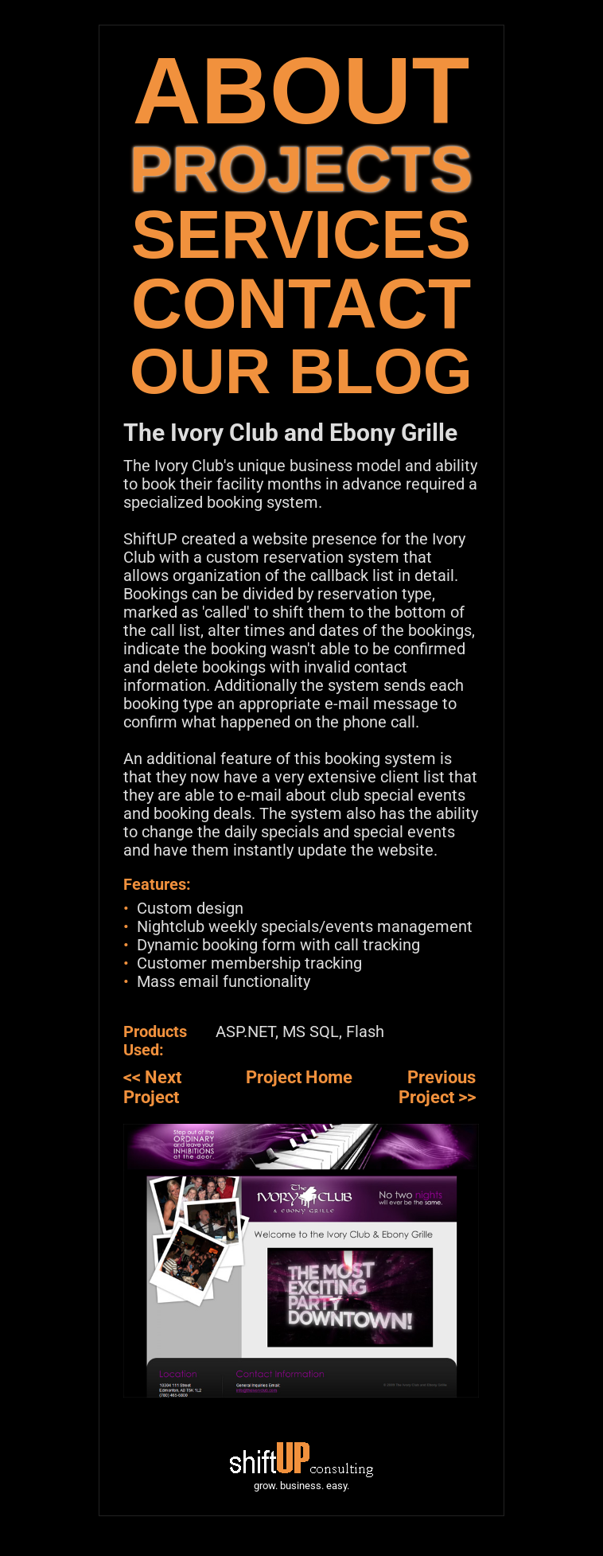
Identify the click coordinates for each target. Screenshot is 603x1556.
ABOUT (301, 90)
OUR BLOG (301, 371)
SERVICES (301, 234)
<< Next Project (152, 1087)
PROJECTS (301, 169)
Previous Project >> (437, 1087)
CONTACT (301, 303)
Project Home (299, 1077)
